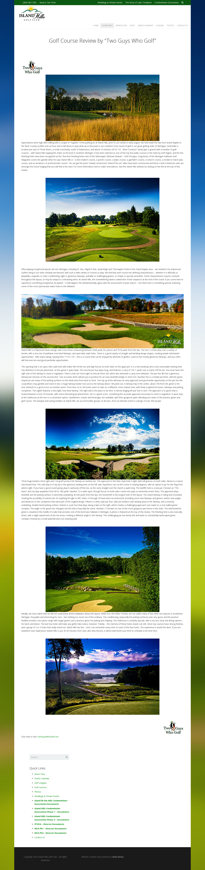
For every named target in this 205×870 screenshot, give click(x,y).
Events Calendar (41, 778)
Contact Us (39, 837)
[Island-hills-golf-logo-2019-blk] (31, 13)
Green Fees (39, 774)
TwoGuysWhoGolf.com (48, 736)
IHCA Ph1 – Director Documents (50, 828)
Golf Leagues (40, 783)
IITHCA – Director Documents (49, 824)
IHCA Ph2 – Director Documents (50, 833)
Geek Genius (118, 856)
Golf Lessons (40, 787)
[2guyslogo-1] (102, 67)
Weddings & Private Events (46, 796)
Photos (37, 791)
